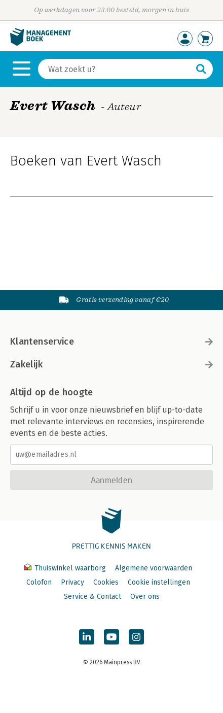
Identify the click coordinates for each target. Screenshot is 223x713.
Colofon (39, 582)
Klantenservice (111, 341)
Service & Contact (92, 596)
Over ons (145, 596)
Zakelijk (111, 364)
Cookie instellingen (159, 582)
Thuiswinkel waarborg (66, 568)
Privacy (72, 582)
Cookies (106, 582)
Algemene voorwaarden (153, 568)
